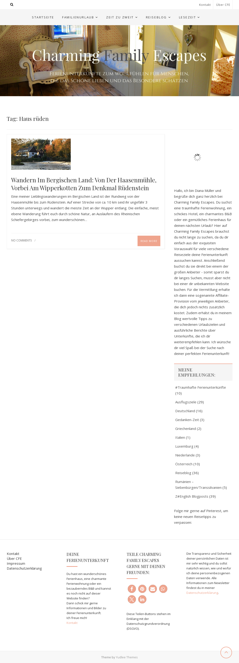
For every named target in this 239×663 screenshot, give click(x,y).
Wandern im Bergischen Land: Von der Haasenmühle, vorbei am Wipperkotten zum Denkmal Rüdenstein (84, 184)
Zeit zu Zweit (120, 17)
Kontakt (205, 5)
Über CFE (223, 5)
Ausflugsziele (185, 402)
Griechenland (185, 428)
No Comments (21, 240)
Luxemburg (184, 446)
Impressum (16, 563)
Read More (149, 241)
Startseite (43, 17)
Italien (180, 437)
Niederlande (185, 455)
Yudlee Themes (127, 657)
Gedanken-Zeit (187, 419)
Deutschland (185, 410)
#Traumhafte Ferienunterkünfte (200, 387)
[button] (132, 589)
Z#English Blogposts (191, 496)
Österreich (183, 464)
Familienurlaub (78, 17)
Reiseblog (156, 17)
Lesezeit (187, 17)
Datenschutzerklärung (24, 568)
